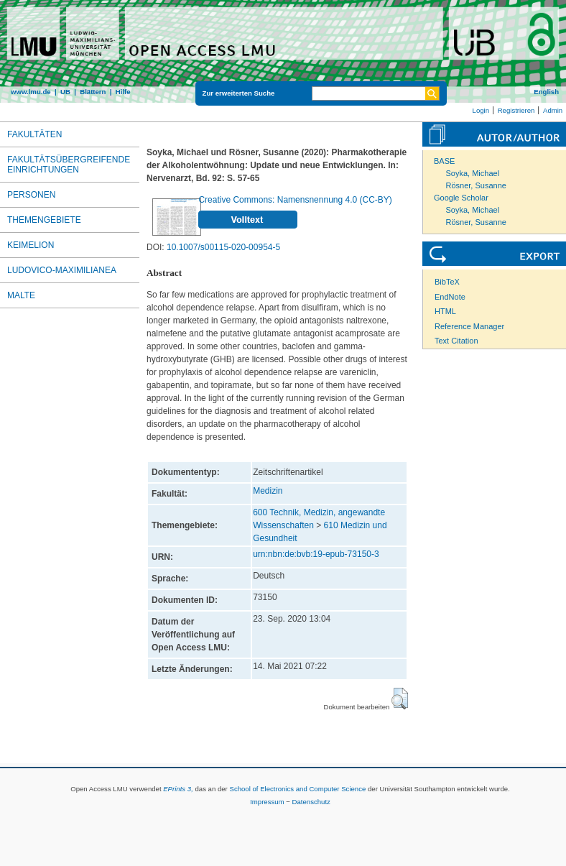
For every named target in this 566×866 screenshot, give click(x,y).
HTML (445, 311)
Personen (31, 195)
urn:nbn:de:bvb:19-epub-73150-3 (316, 554)
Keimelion (30, 245)
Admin (552, 110)
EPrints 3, (178, 789)
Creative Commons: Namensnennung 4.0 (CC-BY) (294, 200)
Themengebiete (44, 220)
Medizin (267, 491)
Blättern (93, 92)
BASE (444, 161)
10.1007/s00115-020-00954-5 (223, 247)
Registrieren (516, 110)
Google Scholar (461, 197)
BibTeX (447, 281)
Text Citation (456, 340)
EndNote (450, 296)
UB (65, 92)
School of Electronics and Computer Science (297, 789)
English (546, 92)
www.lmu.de (31, 92)
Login (481, 110)
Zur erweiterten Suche (239, 93)
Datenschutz (311, 802)
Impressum (267, 802)
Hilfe (123, 92)
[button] (399, 698)
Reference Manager (469, 326)
